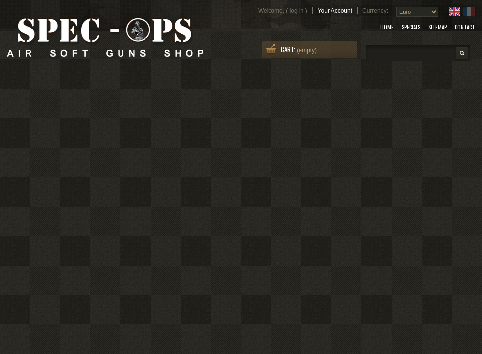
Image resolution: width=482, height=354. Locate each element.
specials (411, 27)
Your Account (335, 10)
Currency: (375, 10)
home (386, 27)
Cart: (288, 49)
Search (462, 53)
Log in (297, 10)
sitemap (437, 27)
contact (465, 27)
